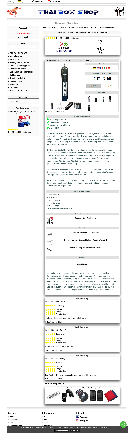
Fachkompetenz (15, 425)
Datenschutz (48, 419)
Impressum (13, 419)
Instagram (82, 421)
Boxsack (62, 27)
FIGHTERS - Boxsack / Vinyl (77, 27)
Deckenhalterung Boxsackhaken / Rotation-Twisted (85, 240)
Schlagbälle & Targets (18, 63)
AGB (45, 416)
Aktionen (59, 23)
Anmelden (38, 1)
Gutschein (13, 88)
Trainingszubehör (17, 79)
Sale (75, 23)
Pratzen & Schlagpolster (19, 66)
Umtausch (47, 425)
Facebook (82, 417)
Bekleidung (14, 76)
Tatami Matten (15, 57)
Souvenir (13, 85)
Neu (69, 23)
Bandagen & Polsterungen (20, 73)
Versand (46, 422)
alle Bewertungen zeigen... (55, 384)
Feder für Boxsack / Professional (85, 232)
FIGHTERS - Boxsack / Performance (101, 27)
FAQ (11, 422)
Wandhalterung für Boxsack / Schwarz (85, 248)
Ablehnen (75, 430)
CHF (10, 1)
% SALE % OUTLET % (18, 91)
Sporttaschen (15, 82)
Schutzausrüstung (17, 69)
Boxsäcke (13, 60)
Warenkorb (54, 1)
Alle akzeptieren (62, 430)
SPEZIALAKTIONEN (18, 54)
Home (45, 27)
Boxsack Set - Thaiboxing (85, 218)
